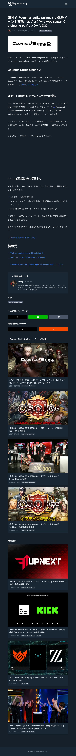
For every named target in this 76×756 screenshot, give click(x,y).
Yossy (20, 281)
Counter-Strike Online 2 (15, 302)
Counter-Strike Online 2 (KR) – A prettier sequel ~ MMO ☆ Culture (36, 264)
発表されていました (30, 84)
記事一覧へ (29, 281)
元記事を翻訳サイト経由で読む (23, 238)
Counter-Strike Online (45, 31)
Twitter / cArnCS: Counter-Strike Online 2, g (27, 253)
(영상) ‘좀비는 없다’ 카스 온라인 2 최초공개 (27, 257)
